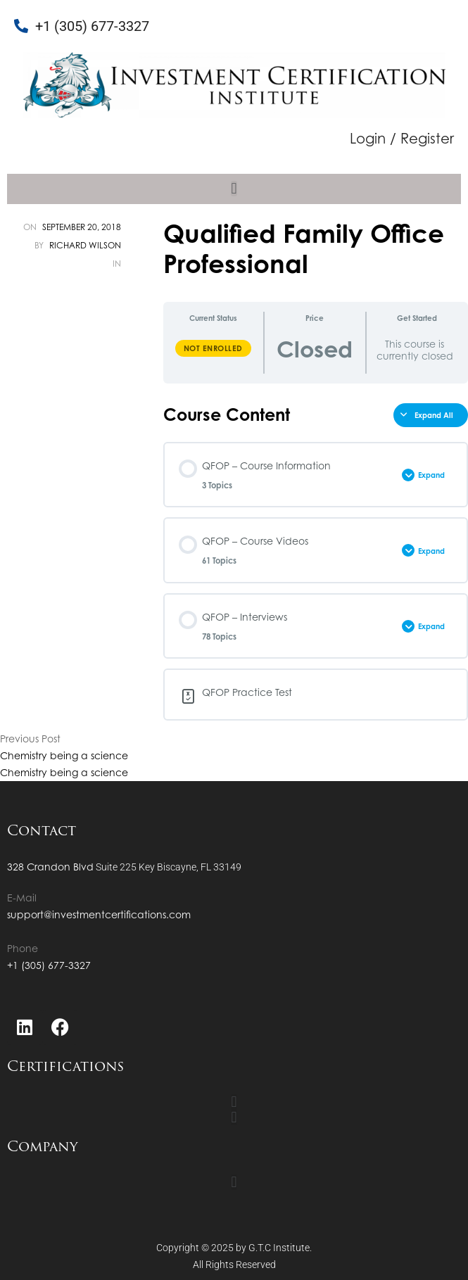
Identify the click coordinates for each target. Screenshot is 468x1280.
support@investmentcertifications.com (99, 914)
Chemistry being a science (64, 755)
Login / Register (402, 138)
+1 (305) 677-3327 (49, 965)
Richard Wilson (85, 245)
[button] (233, 188)
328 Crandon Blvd (50, 867)
